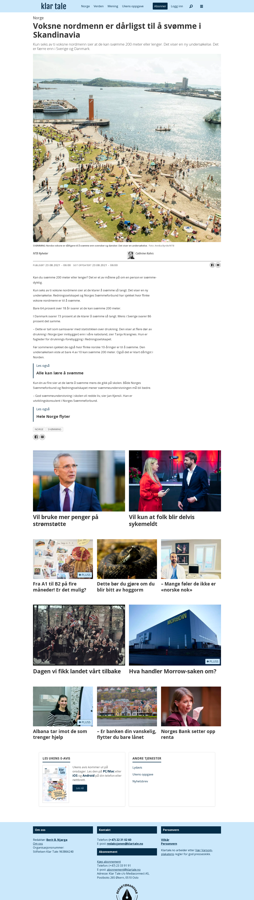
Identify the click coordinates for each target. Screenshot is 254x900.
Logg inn (177, 6)
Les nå (80, 788)
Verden (99, 6)
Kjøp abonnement (109, 862)
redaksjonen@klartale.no (125, 844)
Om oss (38, 844)
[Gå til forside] (54, 6)
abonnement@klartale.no (124, 870)
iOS (75, 775)
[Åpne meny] (201, 6)
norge (39, 429)
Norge (85, 6)
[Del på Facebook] (212, 265)
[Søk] (191, 6)
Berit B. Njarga (56, 840)
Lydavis (137, 767)
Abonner (160, 6)
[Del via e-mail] (218, 265)
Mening (113, 6)
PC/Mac (108, 771)
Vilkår (165, 840)
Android (89, 775)
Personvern (169, 844)
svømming (54, 429)
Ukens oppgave (133, 6)
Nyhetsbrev (140, 781)
